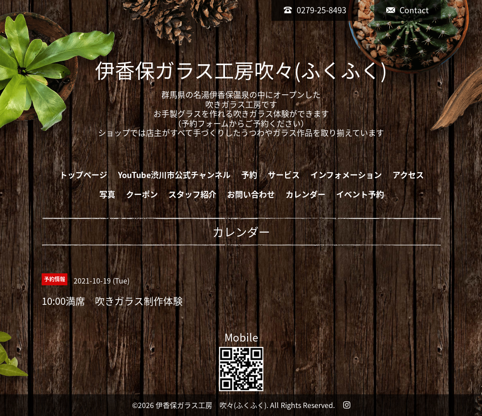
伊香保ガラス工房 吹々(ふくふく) (211, 405)
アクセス (408, 175)
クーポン (142, 194)
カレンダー (305, 194)
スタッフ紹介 (192, 194)
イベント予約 (360, 194)
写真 (107, 194)
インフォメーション (346, 175)
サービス (284, 175)
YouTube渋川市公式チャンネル (174, 175)
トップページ (83, 175)
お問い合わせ (251, 194)
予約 (249, 175)
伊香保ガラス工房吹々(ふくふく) (241, 70)
